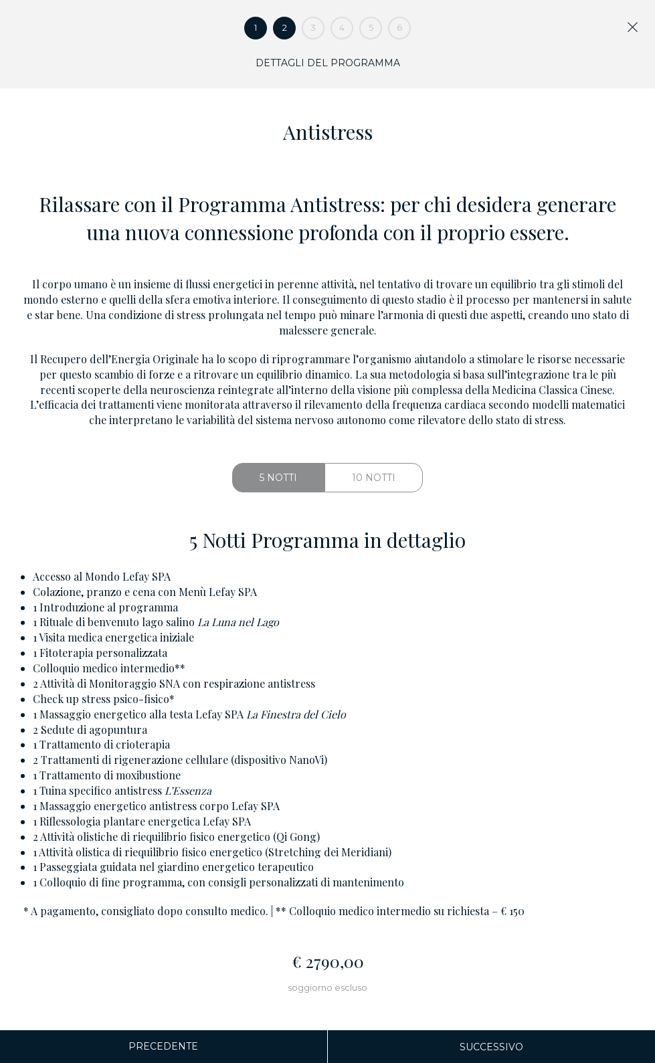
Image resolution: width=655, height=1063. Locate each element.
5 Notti (278, 478)
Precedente (163, 1046)
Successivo (491, 1047)
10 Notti (373, 478)
